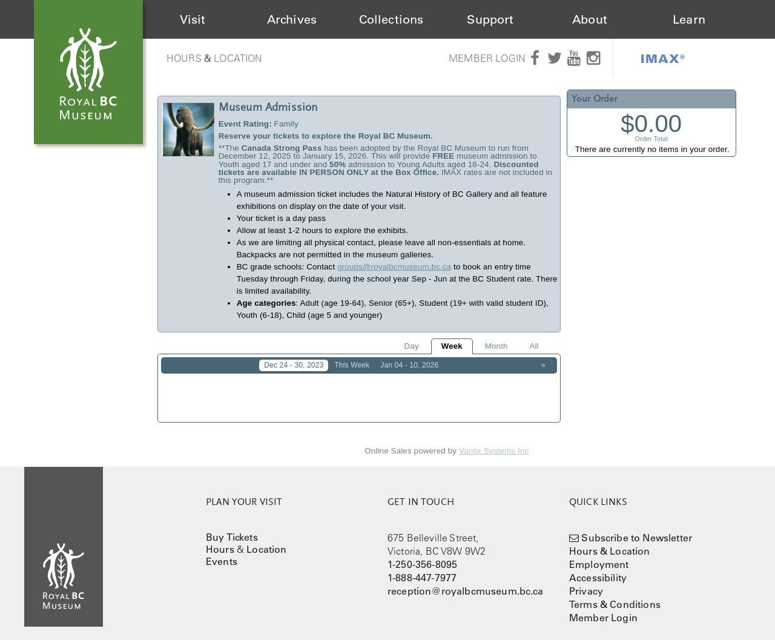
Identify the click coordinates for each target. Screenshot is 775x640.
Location (238, 58)
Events (221, 553)
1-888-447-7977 (422, 569)
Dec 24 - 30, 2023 (293, 365)
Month (496, 346)
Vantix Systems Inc (494, 442)
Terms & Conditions (615, 596)
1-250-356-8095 (422, 556)
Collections (391, 19)
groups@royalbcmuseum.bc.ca (394, 266)
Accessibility (598, 569)
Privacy (586, 582)
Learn (689, 19)
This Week (351, 365)
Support (490, 19)
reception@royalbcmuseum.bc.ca (466, 582)
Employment (599, 556)
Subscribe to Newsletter (636, 529)
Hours (184, 58)
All (533, 346)
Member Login (487, 58)
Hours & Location (609, 542)
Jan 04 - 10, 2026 (409, 365)
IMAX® (663, 58)
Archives (292, 19)
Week (452, 346)
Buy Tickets (232, 529)
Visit (193, 19)
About (589, 19)
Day (411, 346)
